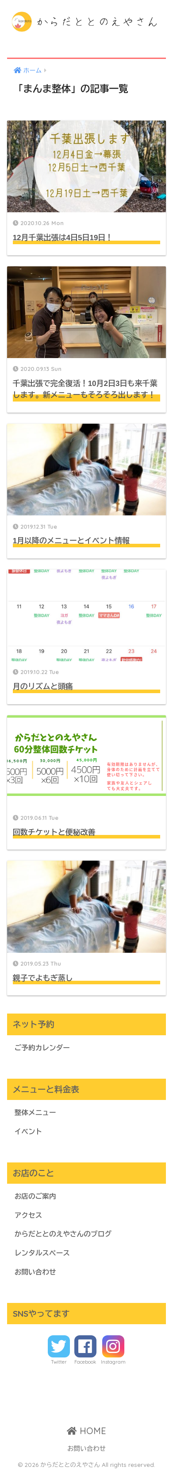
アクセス (28, 1215)
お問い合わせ (35, 1272)
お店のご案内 (35, 1196)
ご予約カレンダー (42, 1048)
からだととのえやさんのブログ (63, 1234)
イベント (28, 1131)
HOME (86, 1430)
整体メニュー (35, 1112)
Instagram (113, 1362)
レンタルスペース (42, 1253)
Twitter (59, 1362)
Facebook (85, 1362)
